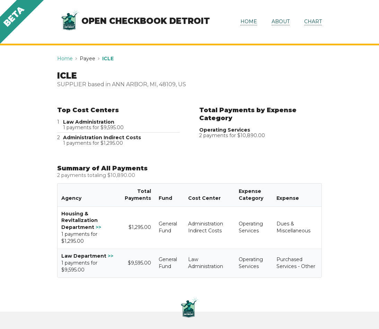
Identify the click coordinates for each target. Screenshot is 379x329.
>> (98, 227)
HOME (248, 21)
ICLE (108, 58)
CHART (313, 21)
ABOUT (281, 21)
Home (65, 58)
